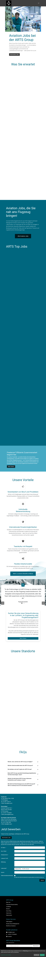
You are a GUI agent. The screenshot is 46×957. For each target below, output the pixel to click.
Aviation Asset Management (12, 923)
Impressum (8, 913)
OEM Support (9, 921)
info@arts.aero (11, 932)
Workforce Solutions (11, 925)
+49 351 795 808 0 (12, 934)
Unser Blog (8, 911)
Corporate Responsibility (12, 904)
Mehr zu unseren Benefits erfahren (23, 573)
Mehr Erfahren (23, 638)
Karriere (8, 908)
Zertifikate (8, 906)
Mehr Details (11, 466)
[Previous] (2, 603)
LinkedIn (10, 936)
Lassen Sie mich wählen (6, 954)
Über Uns (8, 902)
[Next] (43, 603)
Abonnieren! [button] (36, 945)
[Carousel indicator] (21, 603)
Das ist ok (42, 954)
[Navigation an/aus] (38, 3)
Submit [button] (42, 880)
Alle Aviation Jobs (14, 54)
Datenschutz (9, 915)
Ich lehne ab (36, 954)
